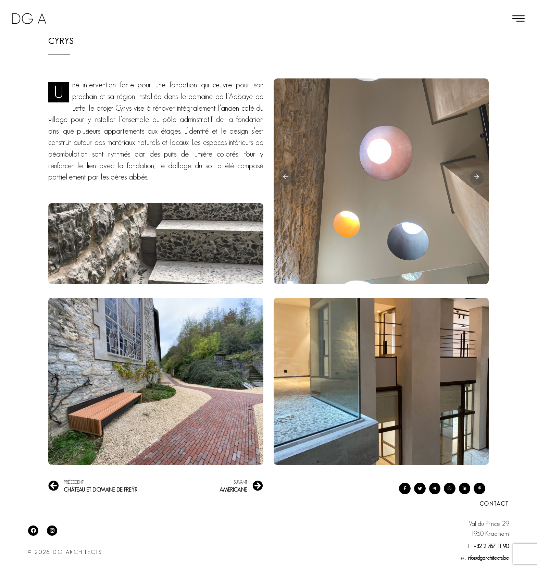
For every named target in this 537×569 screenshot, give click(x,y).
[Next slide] (477, 177)
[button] (518, 18)
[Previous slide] (285, 177)
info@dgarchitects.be (488, 558)
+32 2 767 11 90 (491, 546)
